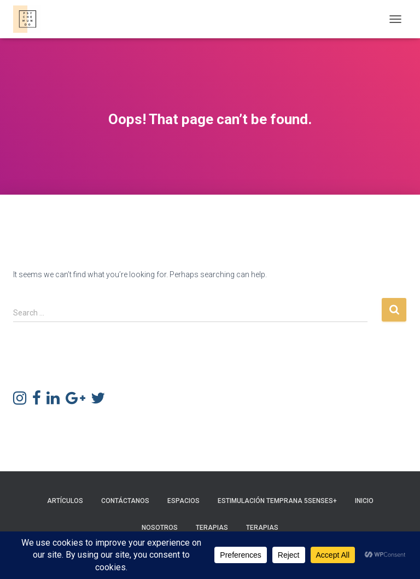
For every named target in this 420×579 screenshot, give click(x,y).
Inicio (364, 501)
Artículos (65, 501)
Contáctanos (125, 501)
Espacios (183, 501)
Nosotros (160, 527)
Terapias (212, 527)
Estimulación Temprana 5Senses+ (277, 501)
